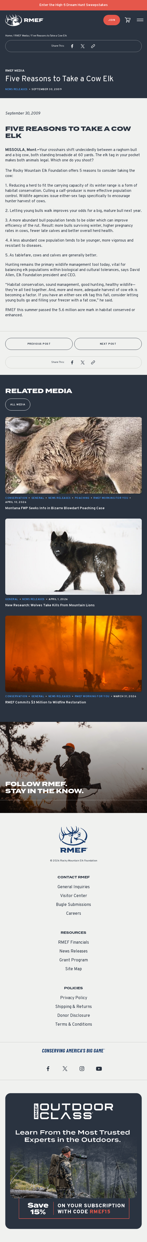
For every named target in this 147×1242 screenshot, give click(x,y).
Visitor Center (73, 896)
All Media (17, 404)
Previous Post (39, 344)
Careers (73, 913)
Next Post (108, 344)
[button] (72, 46)
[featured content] (73, 1161)
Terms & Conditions (73, 1024)
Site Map (73, 969)
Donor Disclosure (73, 1015)
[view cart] (127, 20)
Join (111, 20)
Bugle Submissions (73, 904)
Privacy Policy (73, 998)
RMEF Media (21, 35)
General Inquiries (74, 887)
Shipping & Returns (73, 1007)
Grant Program (73, 960)
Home (8, 35)
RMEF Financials (73, 942)
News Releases (16, 89)
